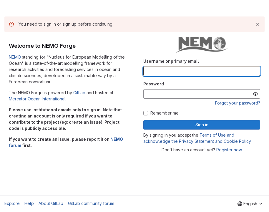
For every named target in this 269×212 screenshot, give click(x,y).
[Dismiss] (257, 24)
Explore (12, 203)
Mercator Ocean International (37, 98)
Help (29, 203)
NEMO (15, 56)
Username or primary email (171, 61)
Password (153, 83)
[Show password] (255, 94)
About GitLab (51, 203)
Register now (229, 149)
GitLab (79, 92)
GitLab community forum (91, 203)
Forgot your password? (237, 102)
